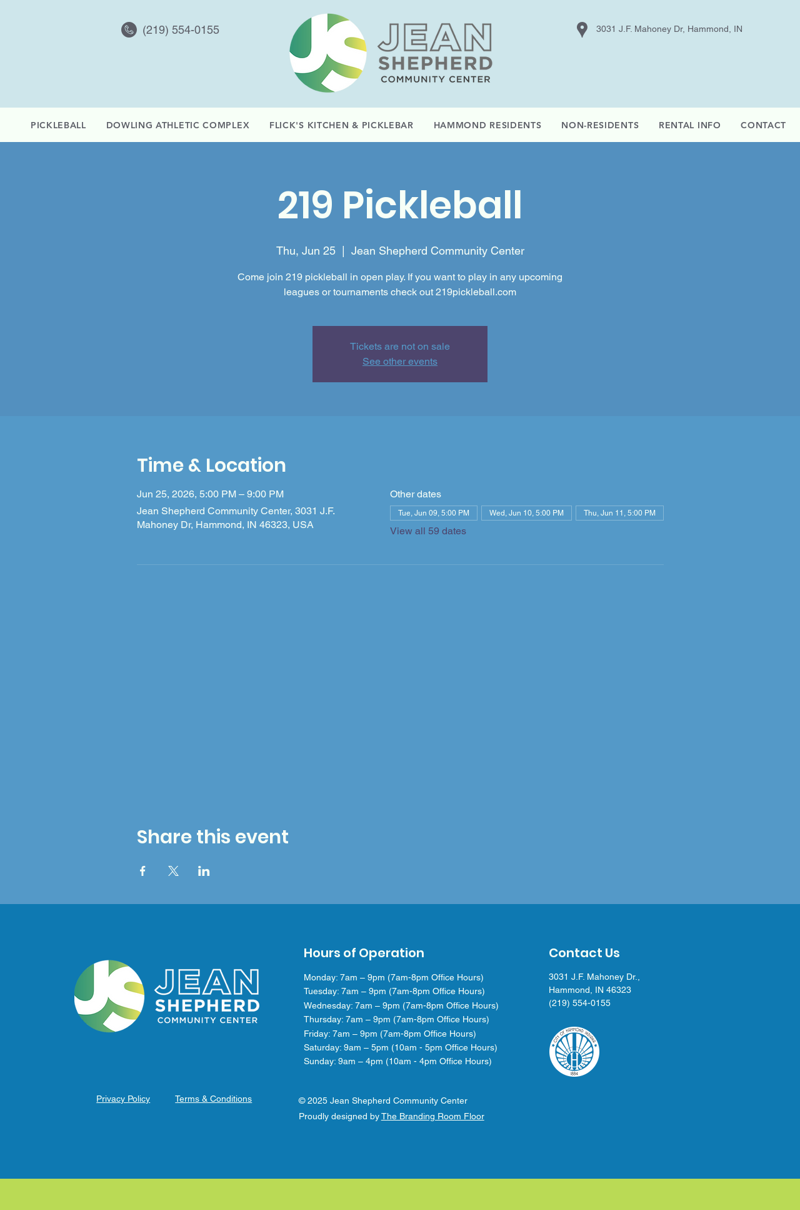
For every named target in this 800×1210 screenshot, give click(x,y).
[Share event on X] (173, 871)
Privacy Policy (123, 1099)
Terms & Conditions (213, 1099)
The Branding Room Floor (432, 1116)
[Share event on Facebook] (143, 871)
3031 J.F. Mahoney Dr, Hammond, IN (669, 29)
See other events (400, 361)
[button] (689, 125)
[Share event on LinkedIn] (204, 871)
